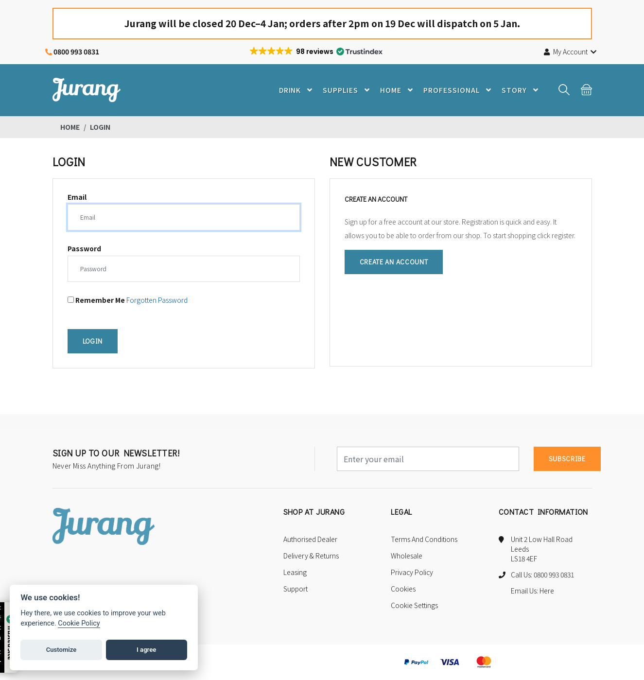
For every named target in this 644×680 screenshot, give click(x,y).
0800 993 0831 (76, 51)
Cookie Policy (79, 623)
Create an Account (394, 262)
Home (400, 90)
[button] (315, 51)
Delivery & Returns (311, 556)
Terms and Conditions (424, 539)
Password (84, 248)
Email (77, 197)
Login (93, 341)
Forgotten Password (157, 300)
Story (522, 90)
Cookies (403, 589)
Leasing (295, 572)
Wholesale (406, 556)
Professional (460, 90)
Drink (298, 90)
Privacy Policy (412, 572)
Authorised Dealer (310, 539)
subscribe (567, 459)
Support (295, 589)
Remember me (96, 301)
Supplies (349, 90)
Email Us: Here (532, 591)
